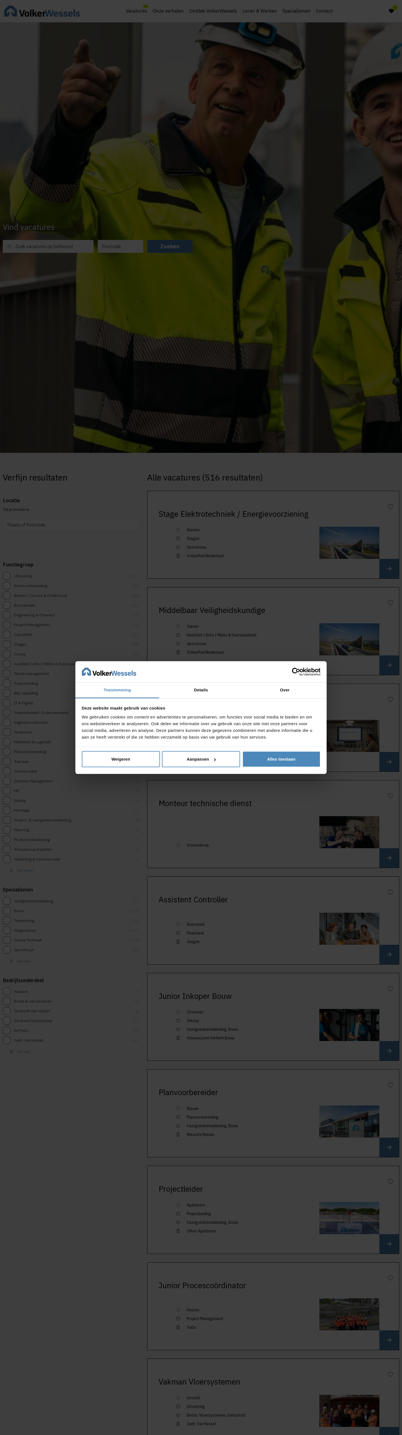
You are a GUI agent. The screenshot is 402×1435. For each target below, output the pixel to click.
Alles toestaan (281, 759)
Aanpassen (201, 759)
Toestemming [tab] (117, 690)
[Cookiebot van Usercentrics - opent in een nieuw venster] (296, 672)
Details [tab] (201, 690)
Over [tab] (285, 690)
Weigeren (120, 759)
